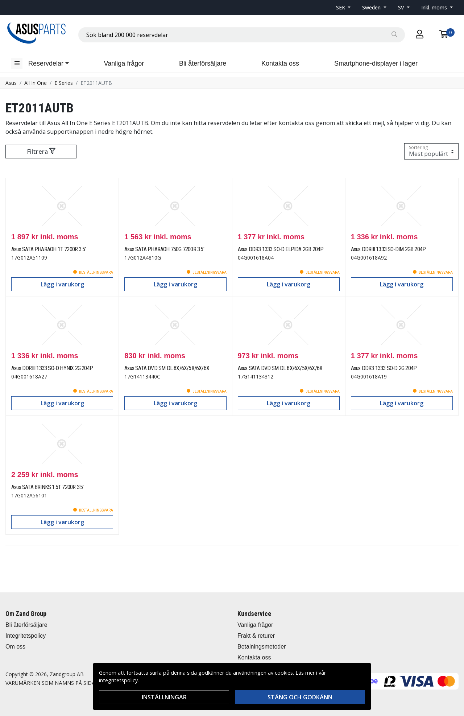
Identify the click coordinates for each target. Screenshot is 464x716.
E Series (63, 82)
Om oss (15, 646)
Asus (11, 82)
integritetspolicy (118, 680)
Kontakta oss (280, 63)
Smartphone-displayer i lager (376, 63)
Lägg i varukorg (62, 284)
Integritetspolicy (25, 636)
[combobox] (242, 35)
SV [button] (402, 7)
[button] (343, 7)
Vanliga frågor (124, 63)
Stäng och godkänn (300, 697)
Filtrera (41, 152)
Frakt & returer (256, 636)
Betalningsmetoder (261, 646)
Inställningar (164, 697)
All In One (35, 82)
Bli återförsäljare (202, 63)
